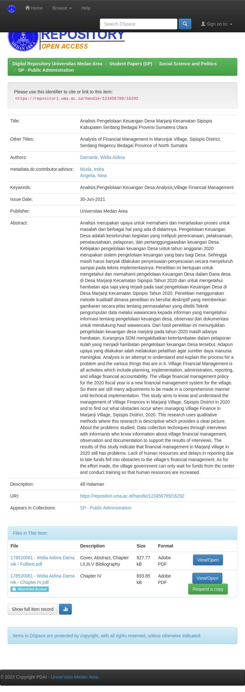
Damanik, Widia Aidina (102, 157)
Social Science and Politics (188, 63)
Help (86, 8)
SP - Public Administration (46, 70)
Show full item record (33, 609)
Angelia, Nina (93, 175)
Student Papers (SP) (130, 63)
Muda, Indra (92, 169)
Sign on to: (217, 24)
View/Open (208, 559)
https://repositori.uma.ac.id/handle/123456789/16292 (132, 496)
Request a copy (207, 589)
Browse (62, 8)
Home (34, 8)
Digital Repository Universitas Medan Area (57, 63)
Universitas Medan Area (74, 677)
